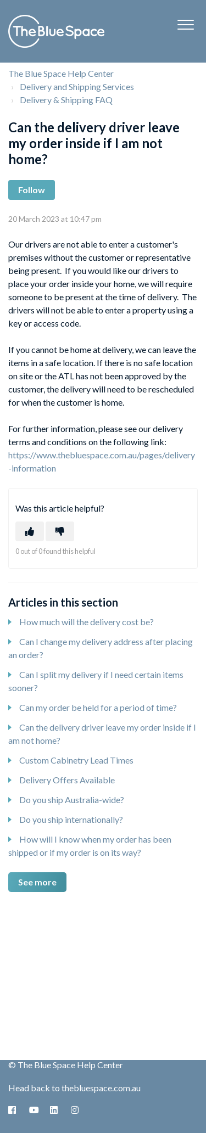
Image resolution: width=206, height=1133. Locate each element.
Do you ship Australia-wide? (71, 799)
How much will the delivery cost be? (86, 621)
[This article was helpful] (29, 531)
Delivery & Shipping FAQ (66, 99)
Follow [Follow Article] (31, 189)
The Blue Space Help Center (61, 73)
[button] (185, 24)
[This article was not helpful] (60, 531)
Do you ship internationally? (71, 819)
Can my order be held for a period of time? (98, 707)
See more (37, 882)
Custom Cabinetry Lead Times (76, 760)
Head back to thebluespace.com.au (74, 1087)
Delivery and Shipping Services (77, 86)
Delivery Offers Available (67, 780)
